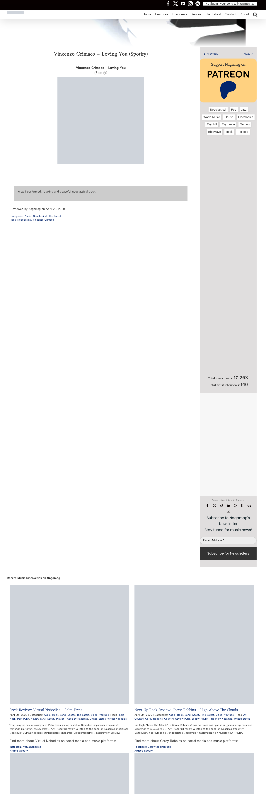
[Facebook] (207, 505)
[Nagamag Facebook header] (169, 3)
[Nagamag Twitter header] (177, 3)
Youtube (104, 715)
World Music (211, 117)
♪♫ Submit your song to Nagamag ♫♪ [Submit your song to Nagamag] (230, 3)
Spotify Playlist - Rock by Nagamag (67, 719)
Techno (245, 124)
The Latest (55, 216)
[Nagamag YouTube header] (184, 3)
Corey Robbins (154, 719)
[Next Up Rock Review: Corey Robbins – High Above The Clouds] (194, 644)
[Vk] (249, 505)
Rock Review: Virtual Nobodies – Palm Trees (46, 710)
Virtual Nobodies (117, 719)
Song (63, 715)
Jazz (243, 110)
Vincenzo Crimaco (43, 220)
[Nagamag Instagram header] (191, 3)
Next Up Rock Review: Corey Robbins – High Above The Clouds (186, 710)
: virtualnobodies (25, 747)
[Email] (228, 511)
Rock (229, 132)
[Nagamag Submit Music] (228, 354)
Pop (233, 110)
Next (247, 54)
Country (168, 719)
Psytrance (228, 124)
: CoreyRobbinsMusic (152, 747)
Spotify (71, 715)
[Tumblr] (241, 505)
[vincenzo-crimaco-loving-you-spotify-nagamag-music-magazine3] (100, 79)
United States (98, 719)
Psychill (212, 124)
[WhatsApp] (235, 505)
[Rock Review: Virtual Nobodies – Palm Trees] (69, 644)
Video (94, 715)
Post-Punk (23, 719)
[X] (214, 505)
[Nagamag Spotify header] (199, 3)
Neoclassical (40, 216)
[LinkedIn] (228, 505)
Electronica (245, 117)
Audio (28, 216)
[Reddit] (221, 505)
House (229, 117)
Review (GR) (38, 719)
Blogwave (214, 132)
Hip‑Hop (243, 132)
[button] (255, 14)
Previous (212, 54)
